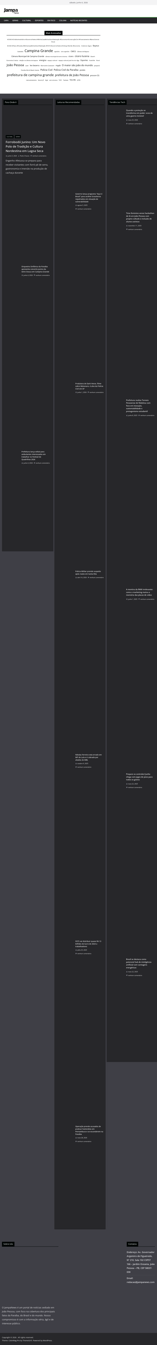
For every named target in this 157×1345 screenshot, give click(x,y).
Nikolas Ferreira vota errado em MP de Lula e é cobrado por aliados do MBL (88, 757)
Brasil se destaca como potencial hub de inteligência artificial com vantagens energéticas (138, 963)
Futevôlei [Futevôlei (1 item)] (92, 60)
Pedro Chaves (24, 156)
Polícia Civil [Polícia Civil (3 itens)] (46, 69)
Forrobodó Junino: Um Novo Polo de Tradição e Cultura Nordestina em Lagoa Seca (25, 146)
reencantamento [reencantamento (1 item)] (31, 80)
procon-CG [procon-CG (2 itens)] (94, 75)
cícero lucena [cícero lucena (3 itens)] (82, 56)
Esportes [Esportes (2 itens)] (84, 60)
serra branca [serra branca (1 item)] (53, 80)
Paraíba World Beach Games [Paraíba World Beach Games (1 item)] (30, 70)
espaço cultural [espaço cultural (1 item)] (52, 60)
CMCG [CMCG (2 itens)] (73, 51)
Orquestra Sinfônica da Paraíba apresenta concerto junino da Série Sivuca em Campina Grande (35, 269)
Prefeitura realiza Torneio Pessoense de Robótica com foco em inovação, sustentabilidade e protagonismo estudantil (138, 405)
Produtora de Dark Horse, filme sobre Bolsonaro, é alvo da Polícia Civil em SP (89, 386)
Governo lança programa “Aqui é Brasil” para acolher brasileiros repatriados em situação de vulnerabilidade (88, 198)
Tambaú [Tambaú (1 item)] (65, 80)
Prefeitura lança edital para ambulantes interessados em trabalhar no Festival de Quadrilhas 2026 (33, 455)
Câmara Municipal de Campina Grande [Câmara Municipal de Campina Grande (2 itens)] (27, 56)
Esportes (39, 20)
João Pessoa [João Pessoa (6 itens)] (15, 65)
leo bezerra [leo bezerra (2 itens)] (34, 65)
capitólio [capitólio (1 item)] (57, 51)
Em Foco (51, 20)
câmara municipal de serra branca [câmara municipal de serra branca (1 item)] (56, 56)
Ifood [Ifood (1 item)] (98, 60)
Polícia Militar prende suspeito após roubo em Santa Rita (88, 572)
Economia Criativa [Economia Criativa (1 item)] (12, 60)
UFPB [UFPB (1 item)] (78, 80)
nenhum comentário (38, 156)
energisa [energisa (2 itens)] (42, 60)
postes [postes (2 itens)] (82, 70)
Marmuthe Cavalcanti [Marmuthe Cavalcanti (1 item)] (47, 65)
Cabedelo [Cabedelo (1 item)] (20, 51)
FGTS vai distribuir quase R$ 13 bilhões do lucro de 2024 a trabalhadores (88, 944)
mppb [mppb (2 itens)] (58, 65)
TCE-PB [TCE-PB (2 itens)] (73, 80)
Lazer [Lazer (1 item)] (27, 65)
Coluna (62, 20)
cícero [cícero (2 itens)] (70, 56)
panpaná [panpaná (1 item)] (97, 65)
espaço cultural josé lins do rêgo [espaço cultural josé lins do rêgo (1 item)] (69, 60)
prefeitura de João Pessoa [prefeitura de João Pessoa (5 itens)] (72, 75)
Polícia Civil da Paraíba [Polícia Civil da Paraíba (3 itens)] (66, 69)
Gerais (15, 20)
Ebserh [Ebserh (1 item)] (93, 56)
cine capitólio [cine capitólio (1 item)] (65, 51)
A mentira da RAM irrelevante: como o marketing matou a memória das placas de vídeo (139, 592)
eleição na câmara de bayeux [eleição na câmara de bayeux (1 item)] (28, 60)
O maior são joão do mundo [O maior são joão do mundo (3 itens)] (77, 65)
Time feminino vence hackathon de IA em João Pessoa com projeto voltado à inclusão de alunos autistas (140, 217)
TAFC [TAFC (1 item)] (60, 80)
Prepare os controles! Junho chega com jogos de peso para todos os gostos (139, 777)
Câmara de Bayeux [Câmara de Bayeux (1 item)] (83, 51)
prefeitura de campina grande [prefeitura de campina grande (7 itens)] (30, 75)
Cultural (26, 20)
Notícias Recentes (78, 20)
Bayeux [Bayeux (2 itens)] (96, 45)
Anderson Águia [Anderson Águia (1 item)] (86, 46)
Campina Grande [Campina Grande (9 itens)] (39, 50)
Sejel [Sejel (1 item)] (46, 80)
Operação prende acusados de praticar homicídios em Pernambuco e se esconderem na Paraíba (89, 1130)
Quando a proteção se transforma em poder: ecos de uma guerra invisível (139, 113)
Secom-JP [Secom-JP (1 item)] (41, 80)
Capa (6, 20)
